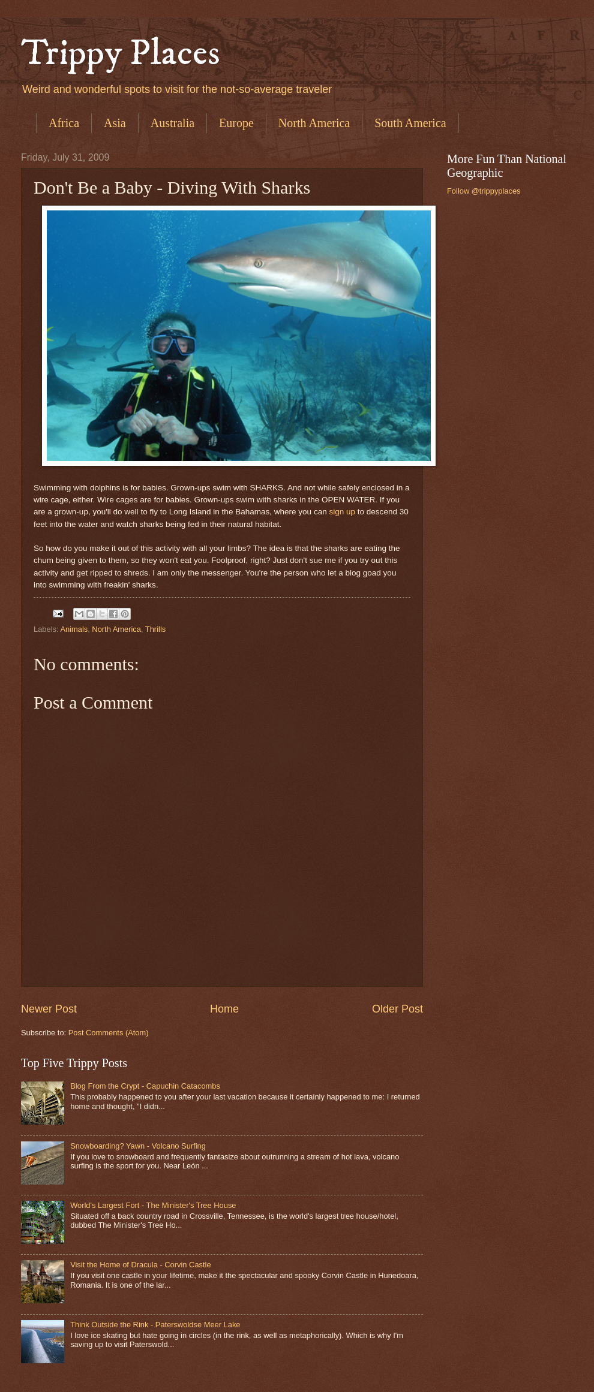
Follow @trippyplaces (484, 190)
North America (314, 122)
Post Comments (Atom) (108, 1032)
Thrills (155, 629)
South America (410, 122)
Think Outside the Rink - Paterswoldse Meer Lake (155, 1324)
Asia (115, 122)
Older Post (397, 1009)
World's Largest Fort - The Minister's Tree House (153, 1205)
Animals (74, 629)
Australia (172, 122)
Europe (236, 122)
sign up (342, 511)
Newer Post (49, 1009)
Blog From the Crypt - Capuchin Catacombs (145, 1085)
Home (224, 1009)
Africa (64, 122)
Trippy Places (120, 53)
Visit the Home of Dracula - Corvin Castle (140, 1264)
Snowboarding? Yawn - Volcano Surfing (138, 1145)
